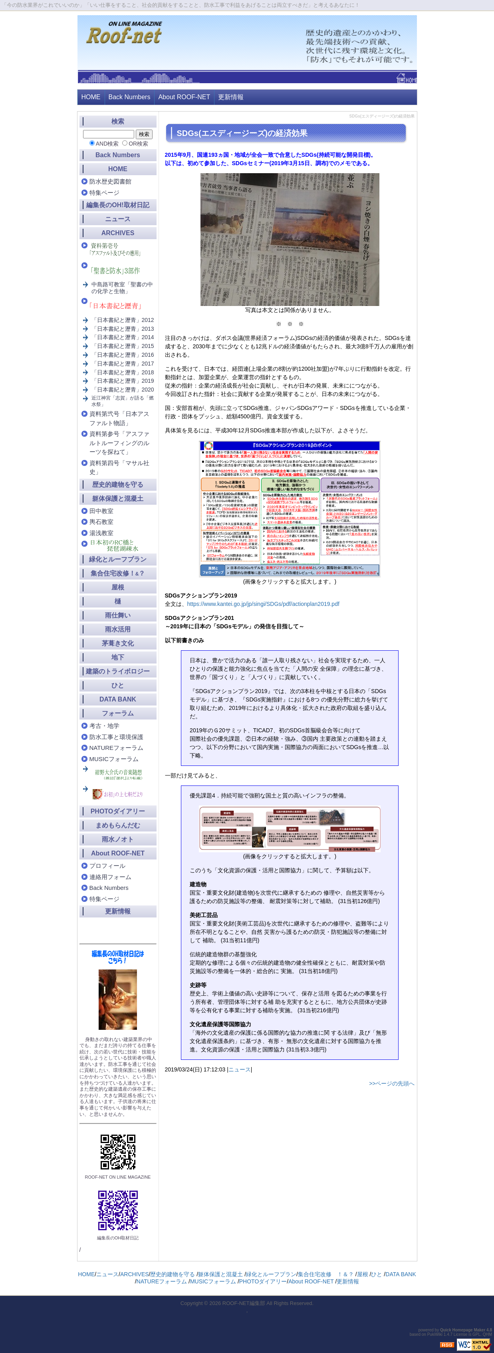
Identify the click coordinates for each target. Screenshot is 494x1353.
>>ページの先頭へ (392, 1083)
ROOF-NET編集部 (243, 1303)
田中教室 (101, 511)
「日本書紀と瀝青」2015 (122, 346)
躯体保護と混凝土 (117, 498)
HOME (91, 97)
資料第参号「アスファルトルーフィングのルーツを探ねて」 (119, 442)
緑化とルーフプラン (118, 559)
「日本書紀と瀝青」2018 (122, 372)
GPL (476, 1334)
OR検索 (138, 143)
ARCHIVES (118, 233)
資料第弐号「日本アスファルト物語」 (119, 418)
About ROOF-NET (184, 97)
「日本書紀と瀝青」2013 (122, 329)
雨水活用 (118, 629)
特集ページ (104, 192)
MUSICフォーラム (114, 758)
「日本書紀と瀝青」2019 (122, 381)
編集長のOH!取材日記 (117, 205)
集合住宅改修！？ (118, 573)
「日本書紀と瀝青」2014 (122, 337)
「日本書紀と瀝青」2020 (122, 389)
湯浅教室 (101, 533)
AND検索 (107, 143)
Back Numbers (130, 97)
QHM (487, 1334)
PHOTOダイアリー (118, 811)
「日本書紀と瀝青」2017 (122, 363)
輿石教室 (101, 521)
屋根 (117, 587)
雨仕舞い (118, 615)
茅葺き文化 (118, 643)
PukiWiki (434, 1334)
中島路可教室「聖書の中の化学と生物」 (122, 287)
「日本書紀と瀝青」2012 (122, 320)
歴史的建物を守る (117, 484)
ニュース (239, 1069)
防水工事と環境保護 (116, 736)
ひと (117, 685)
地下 (117, 657)
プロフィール (107, 865)
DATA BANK (117, 699)
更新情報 (231, 97)
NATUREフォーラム (116, 747)
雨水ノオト (118, 839)
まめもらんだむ (117, 825)
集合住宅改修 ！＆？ (326, 1274)
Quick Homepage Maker (462, 1330)
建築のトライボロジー (118, 671)
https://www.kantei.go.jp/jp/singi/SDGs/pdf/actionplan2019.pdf (263, 604)
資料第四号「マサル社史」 (119, 468)
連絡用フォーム (110, 876)
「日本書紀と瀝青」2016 (122, 355)
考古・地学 (104, 725)
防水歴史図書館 (110, 181)
